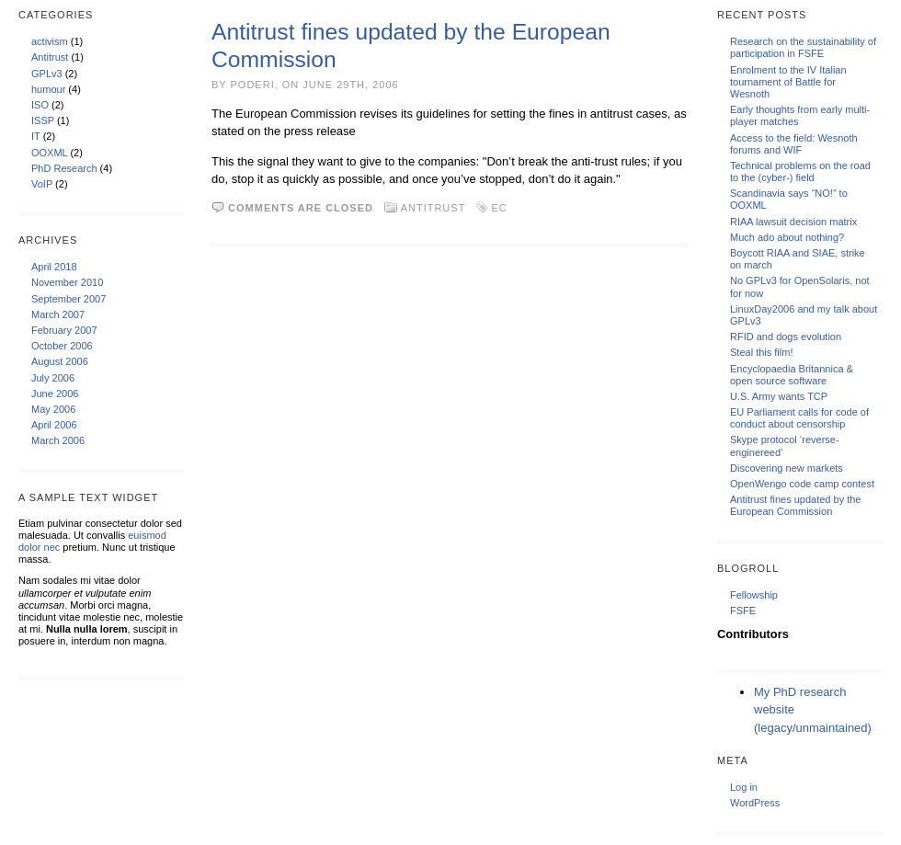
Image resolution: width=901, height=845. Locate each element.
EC (499, 207)
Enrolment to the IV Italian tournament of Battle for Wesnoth (788, 81)
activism (49, 41)
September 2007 (68, 298)
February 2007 (64, 330)
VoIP (41, 183)
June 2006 (54, 393)
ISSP (42, 120)
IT (35, 136)
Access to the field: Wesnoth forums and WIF (794, 143)
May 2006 (53, 409)
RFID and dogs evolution (785, 336)
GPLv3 (47, 73)
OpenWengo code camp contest (802, 483)
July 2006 (52, 377)
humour (48, 89)
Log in (744, 787)
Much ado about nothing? (787, 237)
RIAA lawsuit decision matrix (793, 221)
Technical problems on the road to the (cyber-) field (800, 171)
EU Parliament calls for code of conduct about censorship (799, 417)
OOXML (49, 152)
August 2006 (59, 361)
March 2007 (58, 314)
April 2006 (54, 424)
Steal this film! (761, 352)
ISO (40, 104)
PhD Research (64, 168)
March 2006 (58, 440)
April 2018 (54, 266)
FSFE (743, 610)
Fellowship (754, 594)
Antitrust (49, 57)
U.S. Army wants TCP (778, 396)
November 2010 (67, 282)
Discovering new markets (786, 468)
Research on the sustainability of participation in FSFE (803, 47)
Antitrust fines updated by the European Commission (795, 505)
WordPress (755, 802)
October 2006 (62, 345)
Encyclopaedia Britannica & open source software (791, 374)
